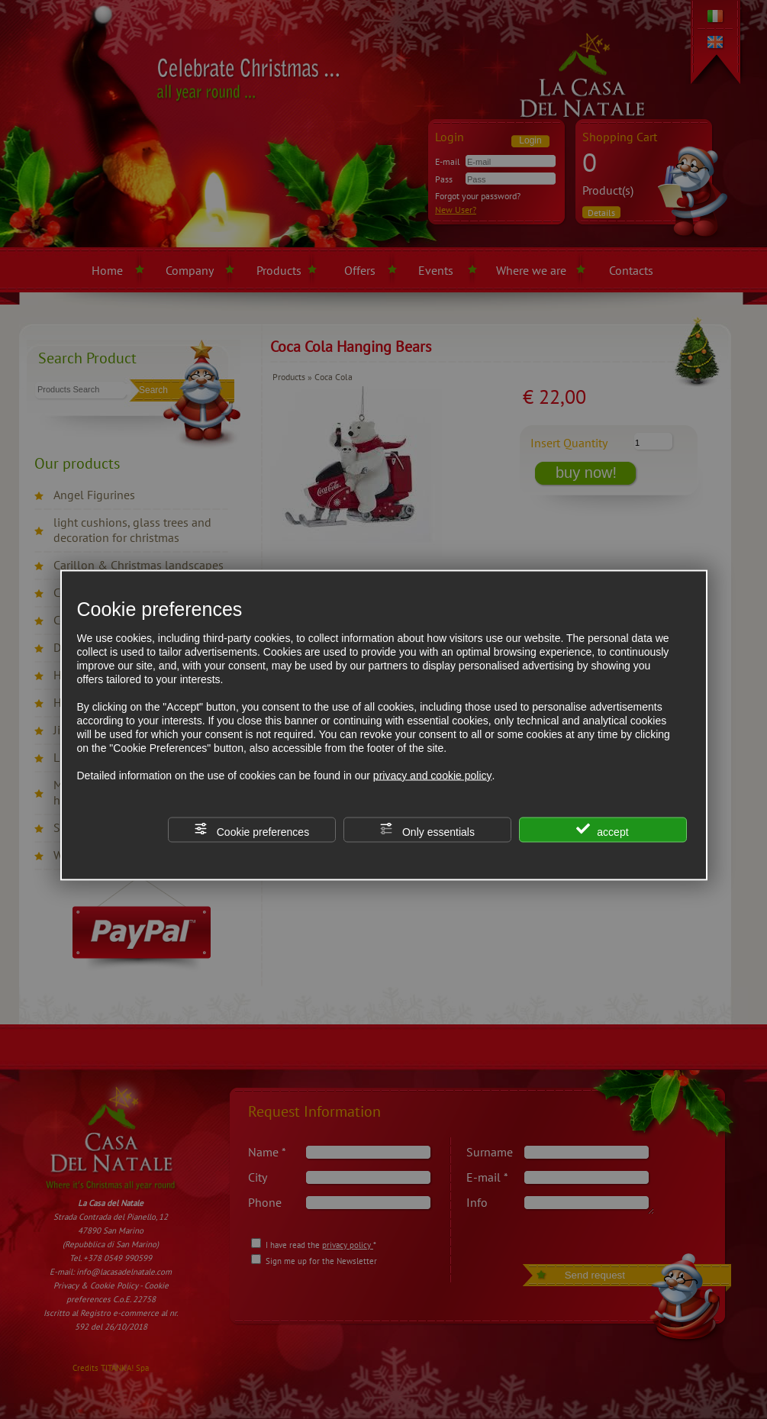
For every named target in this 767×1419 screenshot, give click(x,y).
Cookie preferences (251, 829)
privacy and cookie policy (432, 775)
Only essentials (427, 829)
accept (602, 829)
